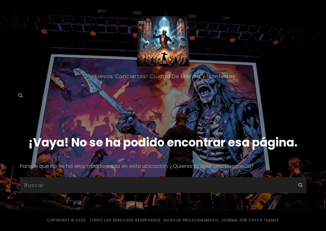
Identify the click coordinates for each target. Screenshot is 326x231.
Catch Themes (264, 220)
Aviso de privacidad (184, 220)
